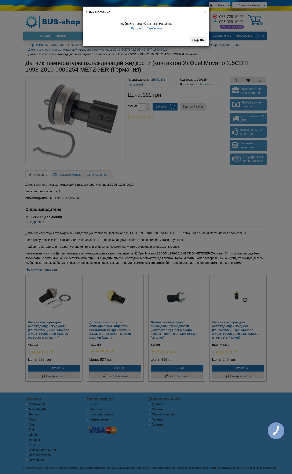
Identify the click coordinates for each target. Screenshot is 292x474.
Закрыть (198, 40)
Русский (136, 28)
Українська (154, 28)
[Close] (205, 11)
